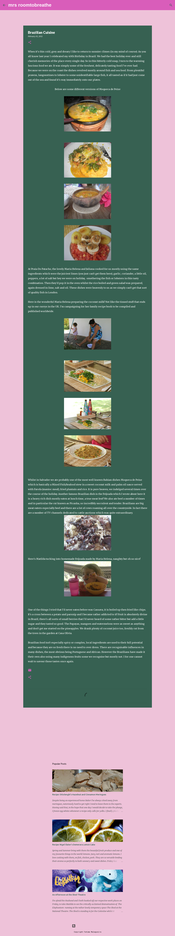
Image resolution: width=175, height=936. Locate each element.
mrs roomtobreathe (29, 5)
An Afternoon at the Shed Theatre (69, 895)
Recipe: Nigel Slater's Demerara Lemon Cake (73, 844)
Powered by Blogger (87, 925)
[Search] (55, 5)
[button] (29, 43)
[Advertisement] (87, 732)
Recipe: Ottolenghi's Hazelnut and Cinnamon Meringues (79, 794)
